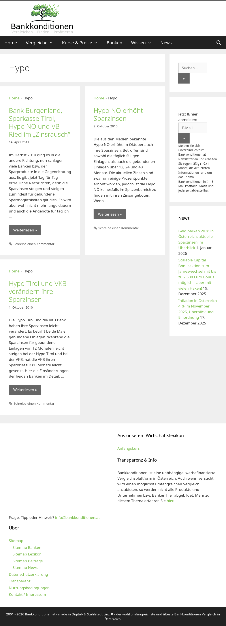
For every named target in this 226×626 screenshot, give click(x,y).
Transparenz (19, 580)
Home (10, 43)
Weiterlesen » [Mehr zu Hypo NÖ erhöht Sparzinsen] (110, 214)
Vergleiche (42, 42)
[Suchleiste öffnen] (218, 42)
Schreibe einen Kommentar (34, 244)
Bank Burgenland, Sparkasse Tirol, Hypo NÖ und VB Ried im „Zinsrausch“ (39, 122)
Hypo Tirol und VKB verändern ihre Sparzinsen (37, 291)
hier (170, 500)
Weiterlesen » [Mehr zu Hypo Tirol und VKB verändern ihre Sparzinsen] (25, 389)
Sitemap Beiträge (28, 560)
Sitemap (16, 540)
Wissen (143, 42)
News (166, 43)
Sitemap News (25, 567)
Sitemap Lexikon (27, 554)
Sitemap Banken (27, 547)
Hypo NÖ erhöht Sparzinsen (118, 114)
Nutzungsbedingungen (29, 587)
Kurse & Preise (82, 42)
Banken (114, 43)
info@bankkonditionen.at (77, 517)
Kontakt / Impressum (27, 594)
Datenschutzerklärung (28, 574)
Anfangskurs (128, 448)
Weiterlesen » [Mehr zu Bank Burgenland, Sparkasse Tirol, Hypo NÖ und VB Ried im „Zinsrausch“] (25, 230)
